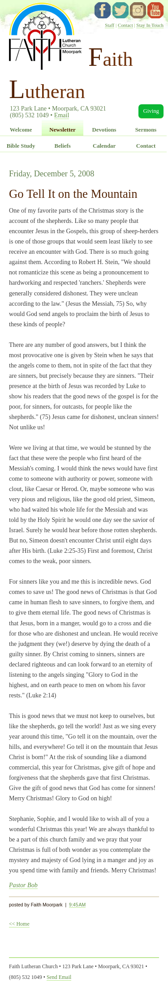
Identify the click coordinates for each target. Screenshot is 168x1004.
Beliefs (62, 146)
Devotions (104, 130)
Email (61, 115)
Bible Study (21, 146)
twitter (120, 10)
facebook (103, 10)
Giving (151, 111)
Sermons (146, 130)
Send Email (59, 977)
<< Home (19, 924)
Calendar (104, 146)
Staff (109, 25)
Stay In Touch (150, 25)
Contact (125, 25)
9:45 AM (77, 904)
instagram (138, 10)
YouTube (155, 10)
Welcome (21, 130)
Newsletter (62, 130)
